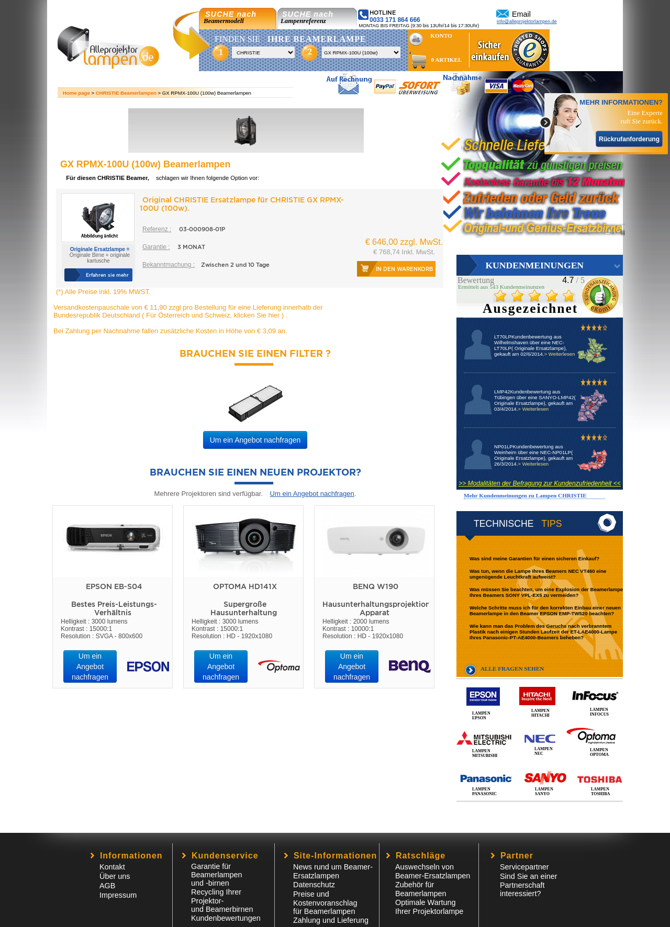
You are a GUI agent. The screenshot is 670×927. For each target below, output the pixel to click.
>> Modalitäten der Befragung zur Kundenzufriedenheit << (540, 483)
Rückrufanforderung (629, 139)
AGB (107, 885)
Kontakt (112, 867)
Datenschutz (314, 884)
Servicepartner (524, 867)
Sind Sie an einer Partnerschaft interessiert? (528, 885)
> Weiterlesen (559, 354)
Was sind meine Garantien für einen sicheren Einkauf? (534, 558)
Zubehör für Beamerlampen (420, 889)
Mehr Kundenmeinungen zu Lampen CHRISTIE (525, 495)
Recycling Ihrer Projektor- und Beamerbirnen (222, 900)
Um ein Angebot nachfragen (255, 440)
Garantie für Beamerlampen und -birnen (216, 874)
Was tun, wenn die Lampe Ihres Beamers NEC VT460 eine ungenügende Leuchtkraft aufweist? (538, 574)
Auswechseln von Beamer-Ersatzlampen (432, 871)
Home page (76, 93)
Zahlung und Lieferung (330, 920)
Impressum (118, 895)
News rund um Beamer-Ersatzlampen (333, 871)
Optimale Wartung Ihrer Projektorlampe (429, 906)
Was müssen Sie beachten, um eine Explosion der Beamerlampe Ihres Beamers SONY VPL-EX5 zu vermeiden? (546, 592)
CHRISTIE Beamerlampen (126, 93)
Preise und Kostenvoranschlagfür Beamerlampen (325, 902)
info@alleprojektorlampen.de (527, 21)
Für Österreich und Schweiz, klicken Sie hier (212, 315)
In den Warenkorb (404, 269)
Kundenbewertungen (226, 918)
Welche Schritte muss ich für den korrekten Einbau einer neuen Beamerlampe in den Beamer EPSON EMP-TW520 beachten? (545, 610)
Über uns (114, 876)
